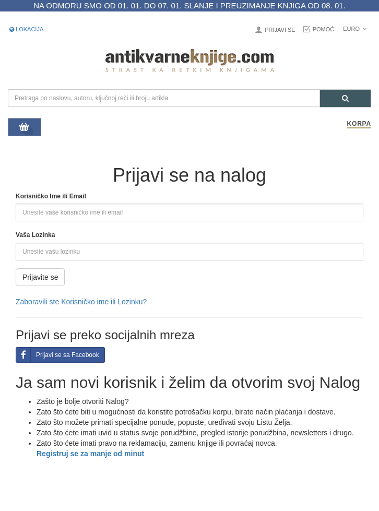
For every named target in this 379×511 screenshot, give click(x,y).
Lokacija (26, 29)
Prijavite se (40, 277)
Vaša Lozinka (35, 235)
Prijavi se (280, 30)
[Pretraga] (345, 98)
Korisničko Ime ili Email (51, 196)
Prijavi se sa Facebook (57, 355)
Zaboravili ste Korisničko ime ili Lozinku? (81, 302)
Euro (354, 29)
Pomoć (324, 29)
